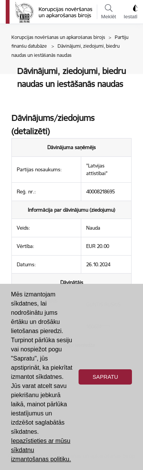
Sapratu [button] (105, 377)
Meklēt (108, 11)
